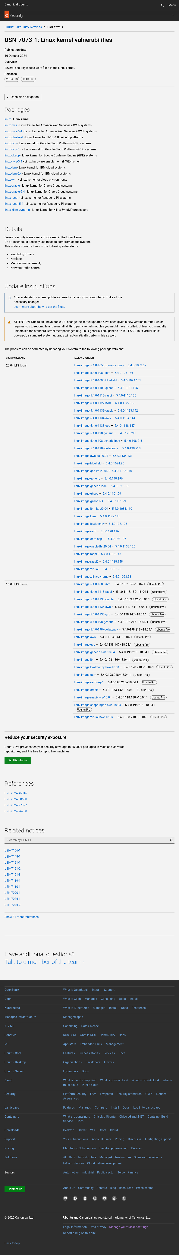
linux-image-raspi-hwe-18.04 (93, 697)
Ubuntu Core (13, 1053)
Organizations (72, 1062)
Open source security (148, 1157)
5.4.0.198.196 (113, 478)
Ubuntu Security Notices (23, 27)
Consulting (108, 999)
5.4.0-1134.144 (125, 418)
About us (69, 1188)
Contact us (15, 1189)
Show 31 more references (22, 917)
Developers (93, 1062)
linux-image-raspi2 (86, 561)
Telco (121, 1172)
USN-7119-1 (12, 880)
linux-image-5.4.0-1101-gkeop (94, 388)
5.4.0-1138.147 (125, 425)
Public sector (106, 1172)
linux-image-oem (85, 531)
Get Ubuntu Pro (18, 760)
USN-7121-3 (12, 874)
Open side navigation (25, 97)
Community (107, 1035)
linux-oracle (12, 185)
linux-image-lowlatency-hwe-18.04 (96, 667)
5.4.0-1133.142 (128, 410)
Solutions (11, 1157)
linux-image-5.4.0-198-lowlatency (96, 448)
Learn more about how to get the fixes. (39, 307)
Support (109, 990)
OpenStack (12, 990)
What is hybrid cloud (145, 1080)
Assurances (71, 1098)
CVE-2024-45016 (16, 793)
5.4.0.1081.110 (122, 508)
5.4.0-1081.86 (124, 373)
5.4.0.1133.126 (125, 546)
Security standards (129, 1094)
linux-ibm (11, 167)
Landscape (12, 1107)
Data (72, 1157)
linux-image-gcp (84, 644)
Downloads (12, 1130)
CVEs (148, 1094)
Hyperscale (70, 1071)
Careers (102, 1188)
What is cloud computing (79, 1080)
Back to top (12, 1243)
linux (8, 119)
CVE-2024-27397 (16, 805)
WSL (93, 1130)
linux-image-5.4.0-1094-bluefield (95, 380)
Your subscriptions (75, 1139)
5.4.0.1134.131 (122, 456)
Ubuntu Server (14, 1071)
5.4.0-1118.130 (126, 395)
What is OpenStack (75, 990)
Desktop (68, 1130)
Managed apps (73, 1017)
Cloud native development (104, 1163)
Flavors (109, 1062)
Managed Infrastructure (115, 1157)
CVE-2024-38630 (16, 799)
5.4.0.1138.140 (122, 471)
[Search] (162, 5)
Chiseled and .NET (131, 1116)
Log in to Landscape (146, 1107)
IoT (7, 1044)
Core (103, 1130)
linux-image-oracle (86, 690)
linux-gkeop (12, 155)
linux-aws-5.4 (13, 131)
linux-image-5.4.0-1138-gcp (92, 425)
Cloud (8, 1080)
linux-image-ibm (84, 659)
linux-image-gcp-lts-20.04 (91, 471)
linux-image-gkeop (86, 493)
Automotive (71, 1172)
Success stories (89, 1053)
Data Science (90, 1026)
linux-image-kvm (85, 516)
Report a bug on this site (79, 1233)
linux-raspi (11, 197)
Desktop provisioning (113, 1148)
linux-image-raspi (85, 554)
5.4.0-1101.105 (128, 388)
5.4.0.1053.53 (122, 576)
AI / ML (9, 1026)
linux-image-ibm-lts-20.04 (91, 508)
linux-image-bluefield (88, 463)
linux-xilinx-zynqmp (17, 210)
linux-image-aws (85, 637)
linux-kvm (11, 179)
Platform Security (74, 1094)
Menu (172, 5)
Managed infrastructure (20, 1017)
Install (96, 990)
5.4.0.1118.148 (111, 554)
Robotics (10, 1035)
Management (115, 1044)
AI (64, 1157)
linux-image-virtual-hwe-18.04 (93, 717)
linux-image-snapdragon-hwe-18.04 (97, 705)
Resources (139, 1008)
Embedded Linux (91, 1044)
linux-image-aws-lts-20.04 (91, 456)
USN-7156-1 (12, 850)
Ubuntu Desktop (15, 1062)
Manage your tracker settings (128, 1227)
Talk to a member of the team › (45, 961)
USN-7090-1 (12, 893)
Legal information (75, 1227)
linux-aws (11, 125)
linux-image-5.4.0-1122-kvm (92, 403)
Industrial (88, 1172)
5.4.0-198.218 (127, 433)
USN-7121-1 (12, 862)
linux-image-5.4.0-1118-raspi (93, 395)
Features (69, 1053)
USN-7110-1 (12, 887)
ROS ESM (69, 1035)
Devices (136, 1148)
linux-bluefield (14, 137)
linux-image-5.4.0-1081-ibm (92, 373)
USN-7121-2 (12, 868)
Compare (101, 1107)
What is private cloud (114, 1080)
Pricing (119, 1139)
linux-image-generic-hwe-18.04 (94, 652)
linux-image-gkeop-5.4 (88, 501)
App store (69, 1044)
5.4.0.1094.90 (115, 463)
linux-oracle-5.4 (15, 191)
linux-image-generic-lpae (90, 486)
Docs (122, 999)
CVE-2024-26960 (16, 811)
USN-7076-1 (12, 899)
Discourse (134, 1139)
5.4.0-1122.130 (125, 403)
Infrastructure (87, 1157)
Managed (91, 999)
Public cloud (90, 1085)
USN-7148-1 (12, 856)
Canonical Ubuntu (16, 4)
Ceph (8, 999)
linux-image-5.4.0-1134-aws (92, 418)
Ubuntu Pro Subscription (79, 1148)
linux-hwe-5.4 (13, 161)
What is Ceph (72, 999)
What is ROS (88, 1035)
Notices (161, 1094)
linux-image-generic (87, 478)
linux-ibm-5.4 (13, 173)
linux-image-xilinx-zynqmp (91, 576)
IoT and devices (73, 1163)
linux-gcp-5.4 (13, 149)
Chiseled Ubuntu (104, 1116)
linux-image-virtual (86, 569)
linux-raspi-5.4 (14, 204)
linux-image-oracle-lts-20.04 (92, 546)
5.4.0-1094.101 (131, 380)
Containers (12, 1116)
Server (82, 1130)
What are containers (76, 1116)
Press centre (144, 1188)
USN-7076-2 (12, 905)
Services (109, 1053)
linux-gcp (11, 143)
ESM (93, 1094)
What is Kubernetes (76, 1008)
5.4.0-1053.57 (137, 365)
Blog (113, 1188)
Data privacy (98, 1227)
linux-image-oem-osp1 (89, 539)
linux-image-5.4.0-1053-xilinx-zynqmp (99, 365)
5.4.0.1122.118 (110, 516)
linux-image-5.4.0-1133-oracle (94, 410)
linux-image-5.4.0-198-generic (94, 433)
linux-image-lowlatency (89, 524)
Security (10, 1094)
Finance (133, 1172)
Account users (101, 1139)
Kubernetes (12, 1008)
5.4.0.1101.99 (112, 493)
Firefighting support (158, 1139)
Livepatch (106, 1094)
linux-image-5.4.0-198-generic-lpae (97, 441)
